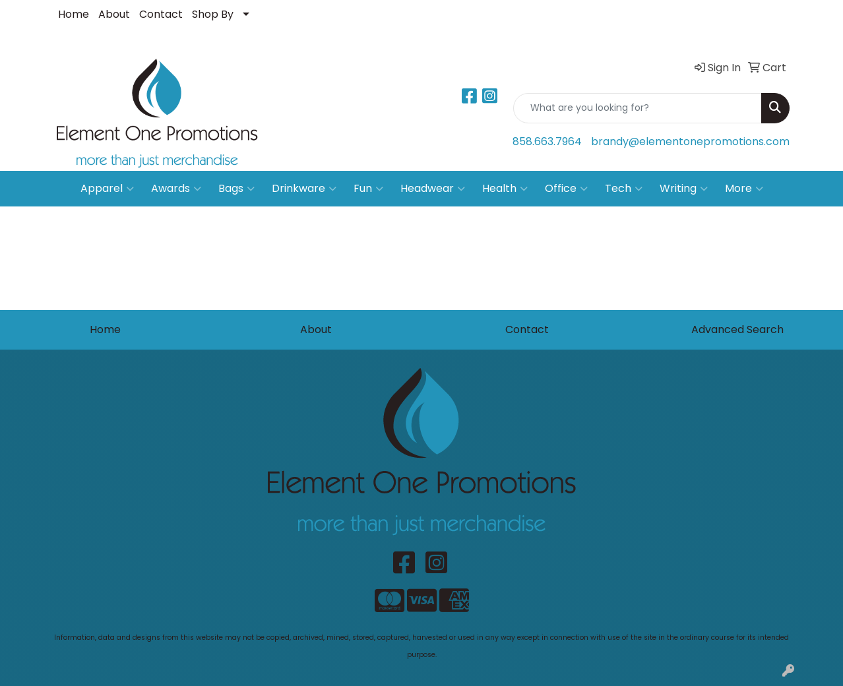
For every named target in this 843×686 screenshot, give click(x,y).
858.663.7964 (547, 141)
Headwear (432, 189)
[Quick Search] (637, 108)
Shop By (213, 14)
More (744, 189)
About (114, 14)
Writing (684, 189)
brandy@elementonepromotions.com (690, 141)
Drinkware (304, 189)
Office (566, 189)
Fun (368, 189)
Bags (236, 189)
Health (505, 189)
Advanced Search (737, 329)
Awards (176, 189)
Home (73, 14)
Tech (623, 189)
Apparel (107, 189)
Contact (161, 14)
